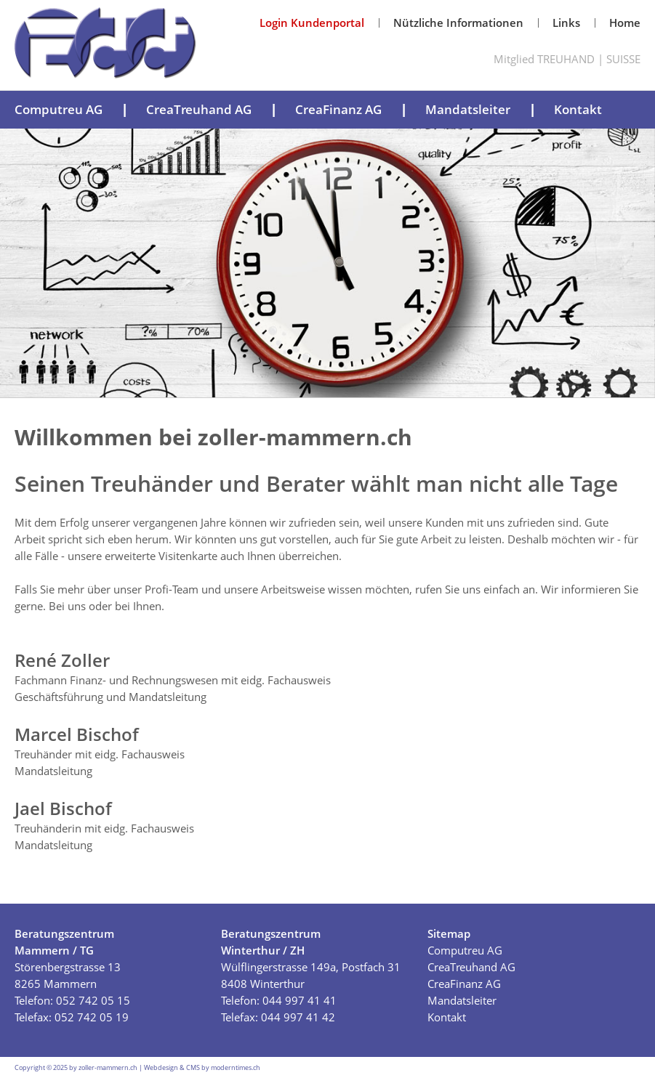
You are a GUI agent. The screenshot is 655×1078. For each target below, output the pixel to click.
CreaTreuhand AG (199, 109)
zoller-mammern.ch (108, 1067)
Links (566, 22)
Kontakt (578, 109)
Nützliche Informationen (458, 22)
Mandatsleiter (467, 109)
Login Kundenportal (312, 22)
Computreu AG (59, 109)
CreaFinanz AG (338, 109)
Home (624, 22)
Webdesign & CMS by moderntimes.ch (202, 1067)
